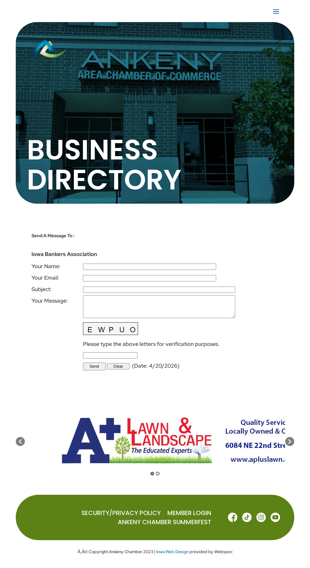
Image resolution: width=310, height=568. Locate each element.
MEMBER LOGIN (189, 514)
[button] (20, 441)
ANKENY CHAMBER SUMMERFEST (164, 523)
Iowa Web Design (172, 551)
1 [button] (152, 473)
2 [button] (158, 473)
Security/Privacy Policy (121, 514)
